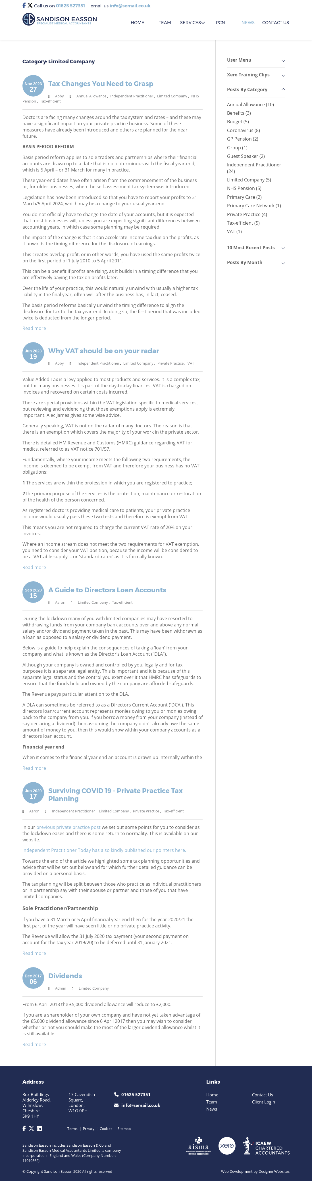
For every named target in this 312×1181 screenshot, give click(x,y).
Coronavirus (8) (243, 130)
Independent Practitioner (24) (254, 168)
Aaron (60, 602)
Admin (60, 988)
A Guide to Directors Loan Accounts (107, 590)
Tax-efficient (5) (243, 223)
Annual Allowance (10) (250, 104)
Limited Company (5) (249, 180)
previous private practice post (68, 827)
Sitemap (124, 1128)
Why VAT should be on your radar (103, 351)
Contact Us (262, 1095)
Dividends (65, 976)
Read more (34, 328)
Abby (59, 96)
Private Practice (170, 363)
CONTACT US (275, 22)
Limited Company (172, 96)
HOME (137, 22)
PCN (220, 22)
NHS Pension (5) (244, 188)
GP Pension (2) (242, 139)
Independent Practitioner (131, 96)
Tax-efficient (50, 101)
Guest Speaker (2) (246, 156)
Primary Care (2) (244, 197)
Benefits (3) (239, 113)
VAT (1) (234, 231)
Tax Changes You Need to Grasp (100, 84)
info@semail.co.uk (130, 6)
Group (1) (237, 148)
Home (212, 1095)
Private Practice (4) (247, 214)
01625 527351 (70, 6)
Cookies (106, 1128)
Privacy (88, 1128)
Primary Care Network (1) (254, 205)
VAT (191, 363)
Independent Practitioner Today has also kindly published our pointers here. (104, 850)
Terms (72, 1128)
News (248, 22)
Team (211, 1102)
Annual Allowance (91, 96)
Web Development (237, 1171)
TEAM (165, 22)
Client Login (263, 1102)
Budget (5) (238, 121)
